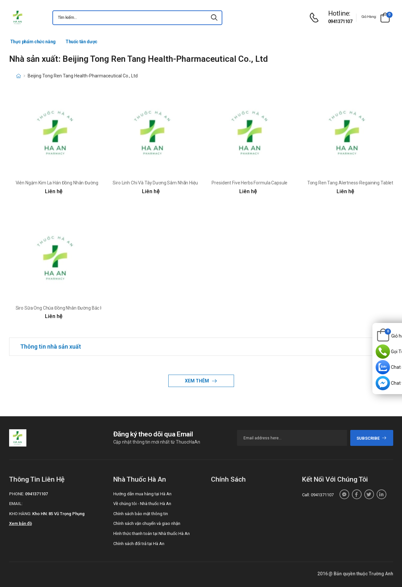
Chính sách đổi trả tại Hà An (138, 543)
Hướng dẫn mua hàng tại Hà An (142, 493)
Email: (15, 503)
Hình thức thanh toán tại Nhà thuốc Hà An (151, 533)
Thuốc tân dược (81, 41)
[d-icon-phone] (315, 18)
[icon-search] (214, 17)
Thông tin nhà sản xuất (50, 346)
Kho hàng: (20, 513)
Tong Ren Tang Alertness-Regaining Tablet (350, 182)
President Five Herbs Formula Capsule (249, 182)
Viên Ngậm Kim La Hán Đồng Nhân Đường (57, 182)
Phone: (16, 493)
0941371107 (340, 21)
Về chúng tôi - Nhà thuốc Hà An (142, 503)
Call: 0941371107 (318, 494)
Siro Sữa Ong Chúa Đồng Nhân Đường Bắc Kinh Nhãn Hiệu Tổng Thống (86, 308)
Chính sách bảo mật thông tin (140, 513)
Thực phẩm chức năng (33, 41)
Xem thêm (197, 380)
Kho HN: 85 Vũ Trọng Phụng (58, 513)
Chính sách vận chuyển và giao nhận (146, 523)
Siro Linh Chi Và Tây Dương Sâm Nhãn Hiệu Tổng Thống (168, 182)
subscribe (371, 438)
